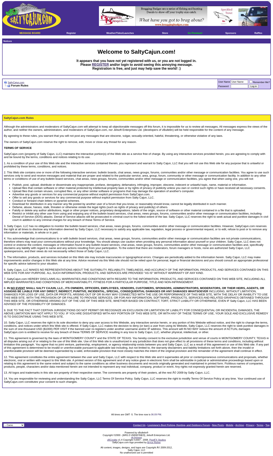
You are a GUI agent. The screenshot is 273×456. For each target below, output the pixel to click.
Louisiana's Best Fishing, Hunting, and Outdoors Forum (179, 425)
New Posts (218, 425)
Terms (260, 425)
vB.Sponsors (136, 437)
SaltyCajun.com (16, 82)
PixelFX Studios (157, 440)
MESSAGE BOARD (29, 33)
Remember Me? (260, 82)
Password (223, 86)
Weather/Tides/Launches (120, 33)
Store (165, 33)
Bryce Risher (154, 442)
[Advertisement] (136, 102)
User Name (224, 82)
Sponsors (230, 33)
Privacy (250, 425)
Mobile (229, 425)
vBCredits (112, 440)
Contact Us (139, 425)
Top (268, 425)
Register (71, 33)
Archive (239, 425)
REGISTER (100, 64)
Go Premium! (195, 33)
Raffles (258, 33)
